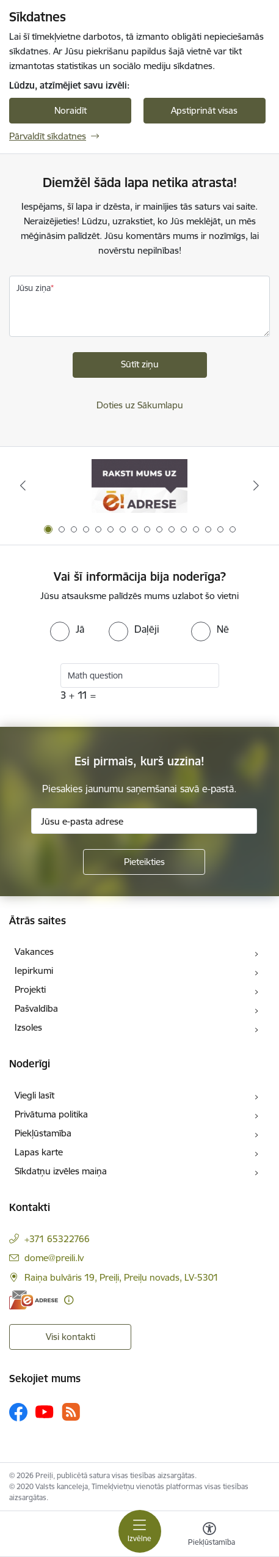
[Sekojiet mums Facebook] (18, 1412)
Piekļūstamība (43, 1133)
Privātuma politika (51, 1114)
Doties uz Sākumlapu (139, 405)
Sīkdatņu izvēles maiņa (61, 1171)
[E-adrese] (33, 1300)
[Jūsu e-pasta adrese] (144, 821)
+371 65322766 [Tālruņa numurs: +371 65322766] (57, 1239)
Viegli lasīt (34, 1095)
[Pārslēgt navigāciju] (139, 1531)
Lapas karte (39, 1152)
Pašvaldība (36, 1008)
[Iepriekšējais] (23, 485)
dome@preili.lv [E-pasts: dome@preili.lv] (54, 1258)
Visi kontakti (70, 1336)
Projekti (30, 989)
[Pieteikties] (144, 862)
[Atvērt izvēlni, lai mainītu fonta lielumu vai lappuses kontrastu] (209, 1536)
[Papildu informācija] (68, 1300)
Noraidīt (70, 110)
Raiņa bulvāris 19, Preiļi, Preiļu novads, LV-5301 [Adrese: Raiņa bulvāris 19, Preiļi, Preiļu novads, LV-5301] (121, 1277)
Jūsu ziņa (33, 287)
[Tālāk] (257, 485)
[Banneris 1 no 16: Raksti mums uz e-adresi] (139, 485)
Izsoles (28, 1027)
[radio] (67, 629)
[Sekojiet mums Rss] (71, 1412)
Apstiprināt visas (204, 110)
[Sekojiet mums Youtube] (44, 1411)
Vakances (34, 951)
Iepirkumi (34, 970)
